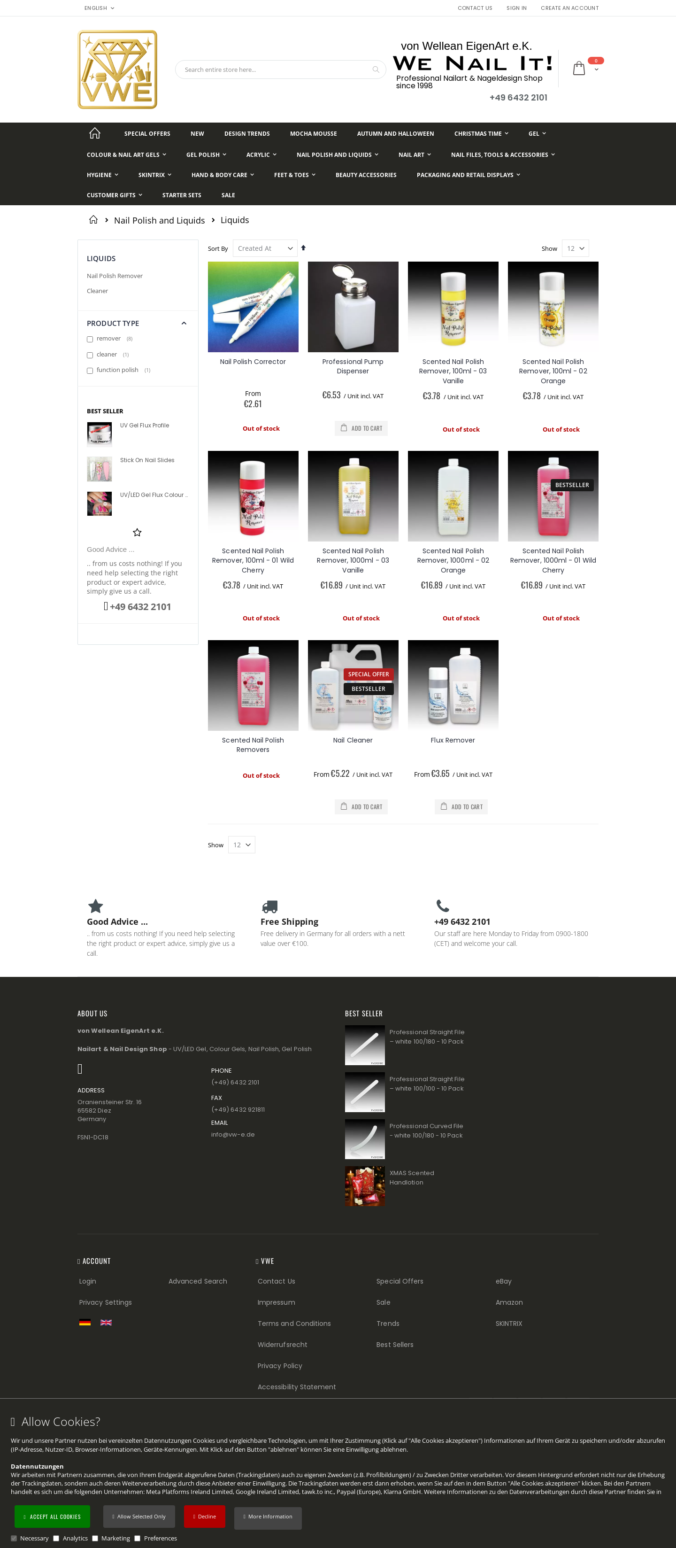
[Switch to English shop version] (108, 1322)
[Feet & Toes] (295, 175)
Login (87, 1281)
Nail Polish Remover (115, 275)
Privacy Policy (280, 1365)
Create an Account (570, 8)
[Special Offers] (147, 134)
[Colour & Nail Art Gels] (126, 155)
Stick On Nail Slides (147, 460)
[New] (197, 134)
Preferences (160, 1538)
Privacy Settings (105, 1302)
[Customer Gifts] (114, 195)
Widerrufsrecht (282, 1344)
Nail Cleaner (353, 740)
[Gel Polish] (206, 155)
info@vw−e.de (233, 1134)
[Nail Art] (414, 155)
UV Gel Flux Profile (144, 425)
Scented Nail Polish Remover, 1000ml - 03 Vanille (353, 560)
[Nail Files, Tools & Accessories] (503, 155)
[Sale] (228, 195)
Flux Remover (453, 740)
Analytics (75, 1538)
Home (95, 219)
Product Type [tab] (113, 323)
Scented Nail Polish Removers (253, 745)
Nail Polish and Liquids (159, 220)
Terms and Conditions (294, 1323)
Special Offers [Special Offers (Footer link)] (399, 1281)
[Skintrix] (155, 175)
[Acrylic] (261, 155)
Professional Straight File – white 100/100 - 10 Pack (427, 1084)
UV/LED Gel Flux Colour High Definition (154, 495)
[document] (339, 1478)
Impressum (276, 1302)
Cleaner (97, 290)
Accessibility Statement (297, 1387)
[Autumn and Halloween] (396, 134)
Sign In (517, 8)
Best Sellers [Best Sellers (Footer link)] (395, 1344)
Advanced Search (198, 1281)
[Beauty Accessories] (366, 175)
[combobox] (280, 69)
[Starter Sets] (182, 195)
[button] (268, 1518)
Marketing (115, 1538)
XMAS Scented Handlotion (412, 1178)
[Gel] (537, 134)
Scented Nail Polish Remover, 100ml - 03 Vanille (453, 371)
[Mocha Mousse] (313, 134)
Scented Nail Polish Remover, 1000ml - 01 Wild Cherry (553, 560)
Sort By (218, 248)
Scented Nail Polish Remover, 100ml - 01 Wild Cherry (253, 560)
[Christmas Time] (481, 134)
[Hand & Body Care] (222, 175)
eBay (504, 1281)
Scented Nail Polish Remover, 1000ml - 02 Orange (453, 560)
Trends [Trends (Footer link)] (387, 1323)
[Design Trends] (247, 134)
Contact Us (475, 8)
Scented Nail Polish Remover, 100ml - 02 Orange (553, 371)
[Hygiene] (102, 175)
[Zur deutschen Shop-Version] (87, 1322)
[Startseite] (94, 134)
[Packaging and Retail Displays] (468, 175)
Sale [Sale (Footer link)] (383, 1302)
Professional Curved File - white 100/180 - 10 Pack (427, 1131)
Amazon (509, 1302)
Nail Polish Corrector (253, 361)
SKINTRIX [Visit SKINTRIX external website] (509, 1323)
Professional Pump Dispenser (353, 366)
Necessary (34, 1538)
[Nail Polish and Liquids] (337, 155)
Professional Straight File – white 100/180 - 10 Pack (427, 1037)
